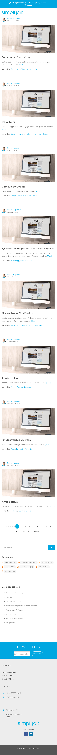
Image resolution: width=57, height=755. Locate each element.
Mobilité (14, 511)
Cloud (13, 449)
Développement (17, 134)
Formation (47, 562)
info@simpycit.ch (12, 697)
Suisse (13, 69)
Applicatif (10, 562)
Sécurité (28, 261)
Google (14, 196)
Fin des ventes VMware (16, 439)
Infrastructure (27, 567)
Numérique (21, 69)
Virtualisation (22, 196)
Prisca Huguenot (14, 18)
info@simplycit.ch (37, 3)
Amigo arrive (10, 501)
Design (20, 387)
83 (24, 531)
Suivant (37, 531)
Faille (22, 261)
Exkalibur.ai (9, 121)
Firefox (41, 325)
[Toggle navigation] (52, 13)
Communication (29, 562)
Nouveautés (32, 69)
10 (16, 531)
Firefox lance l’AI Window (18, 313)
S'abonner (37, 654)
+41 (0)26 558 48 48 (17, 3)
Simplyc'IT (10, 571)
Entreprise (20, 449)
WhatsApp (15, 261)
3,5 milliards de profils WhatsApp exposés (28, 248)
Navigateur (15, 325)
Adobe (13, 387)
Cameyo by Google (13, 186)
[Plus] (21, 65)
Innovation (22, 511)
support (28, 5)
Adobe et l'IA (10, 378)
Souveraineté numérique (17, 57)
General (9, 567)
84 (29, 531)
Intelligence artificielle (34, 134)
